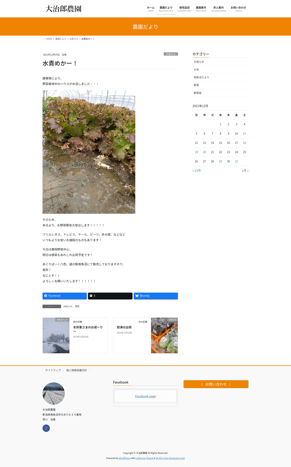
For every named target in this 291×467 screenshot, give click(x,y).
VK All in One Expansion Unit (170, 458)
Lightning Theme (144, 458)
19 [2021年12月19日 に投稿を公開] (196, 152)
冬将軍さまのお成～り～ (88, 329)
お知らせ (171, 54)
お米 (196, 69)
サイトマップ (53, 370)
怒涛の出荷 (124, 327)
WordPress (124, 458)
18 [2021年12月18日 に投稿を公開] (244, 143)
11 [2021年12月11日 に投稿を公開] (244, 133)
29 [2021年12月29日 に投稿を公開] (220, 161)
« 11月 (196, 170)
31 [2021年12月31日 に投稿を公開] (236, 161)
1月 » (245, 170)
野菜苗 (198, 93)
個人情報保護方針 (76, 370)
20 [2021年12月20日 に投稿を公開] (204, 152)
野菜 (77, 306)
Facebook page (145, 396)
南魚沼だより (201, 77)
